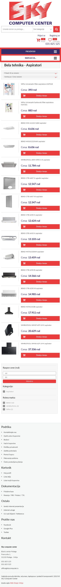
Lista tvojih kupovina (11, 480)
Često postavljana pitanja (13, 462)
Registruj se (55, 35)
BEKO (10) (10, 403)
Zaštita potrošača (10, 451)
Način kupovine (10, 443)
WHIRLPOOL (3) (12, 406)
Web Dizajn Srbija (16, 583)
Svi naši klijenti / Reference (14, 514)
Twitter (6, 532)
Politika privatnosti (11, 447)
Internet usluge (9, 510)
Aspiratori (10, 391)
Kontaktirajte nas (10, 432)
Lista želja (7, 477)
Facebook (7, 525)
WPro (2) (9, 409)
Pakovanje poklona (11, 458)
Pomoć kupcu (9, 454)
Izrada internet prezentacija (14, 506)
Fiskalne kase (9, 491)
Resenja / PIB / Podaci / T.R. (14, 495)
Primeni (29, 381)
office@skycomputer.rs (9, 568)
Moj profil (7, 473)
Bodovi (6, 440)
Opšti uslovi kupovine (12, 436)
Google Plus (8, 528)
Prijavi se (41, 35)
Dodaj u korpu (35, 96)
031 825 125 (52, 43)
